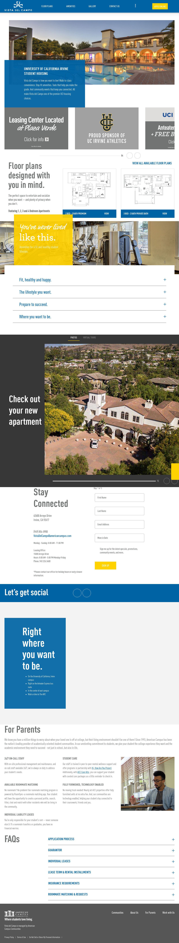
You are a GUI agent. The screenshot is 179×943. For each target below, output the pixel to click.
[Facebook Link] (175, 468)
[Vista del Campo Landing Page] (18, 6)
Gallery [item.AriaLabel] (92, 6)
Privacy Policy (9, 937)
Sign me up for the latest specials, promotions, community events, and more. (119, 550)
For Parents (150, 912)
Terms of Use (21, 937)
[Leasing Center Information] (36, 128)
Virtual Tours (89, 337)
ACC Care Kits (83, 772)
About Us (134, 912)
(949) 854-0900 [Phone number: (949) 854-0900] (41, 531)
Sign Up (105, 565)
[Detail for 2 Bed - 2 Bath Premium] (89, 193)
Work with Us (168, 912)
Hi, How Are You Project (101, 768)
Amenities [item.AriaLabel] (70, 6)
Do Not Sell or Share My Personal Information (44, 937)
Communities (117, 912)
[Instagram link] (87, 593)
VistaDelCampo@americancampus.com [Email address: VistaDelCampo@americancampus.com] (52, 535)
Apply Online (160, 6)
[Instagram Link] (175, 475)
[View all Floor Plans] (119, 163)
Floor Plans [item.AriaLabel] (47, 6)
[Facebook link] (77, 593)
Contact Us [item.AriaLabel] (114, 6)
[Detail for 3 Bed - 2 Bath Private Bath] (148, 193)
